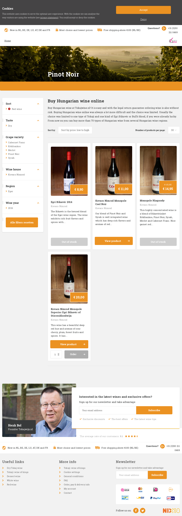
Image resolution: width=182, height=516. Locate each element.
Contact (68, 492)
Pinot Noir (13, 153)
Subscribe (154, 410)
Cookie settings (72, 472)
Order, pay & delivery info (77, 484)
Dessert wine (14, 476)
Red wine (17, 108)
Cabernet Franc (16, 142)
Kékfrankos (14, 146)
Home (7, 40)
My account (70, 488)
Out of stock (69, 241)
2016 (10, 207)
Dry (10, 125)
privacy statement (49, 17)
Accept (143, 10)
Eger (10, 191)
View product (117, 241)
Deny (143, 19)
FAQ (66, 480)
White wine (13, 480)
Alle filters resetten (22, 222)
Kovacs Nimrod (16, 174)
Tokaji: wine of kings (17, 472)
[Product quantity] (56, 354)
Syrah (11, 157)
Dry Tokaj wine (14, 468)
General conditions (73, 476)
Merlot (11, 150)
